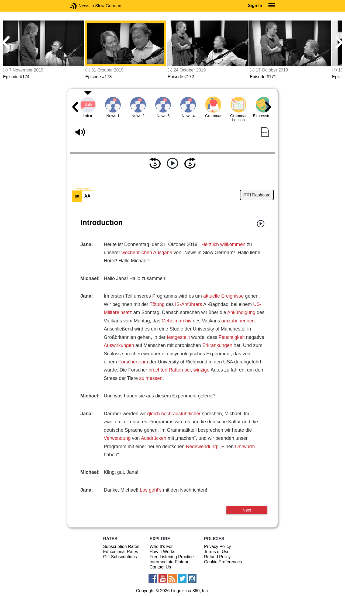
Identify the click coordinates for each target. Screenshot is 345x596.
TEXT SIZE (82, 189)
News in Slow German (81, 6)
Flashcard (261, 195)
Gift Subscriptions (120, 556)
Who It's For (161, 546)
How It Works (162, 551)
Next (246, 510)
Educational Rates (120, 551)
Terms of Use (216, 551)
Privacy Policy (217, 546)
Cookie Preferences (223, 562)
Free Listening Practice (172, 556)
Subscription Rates (121, 546)
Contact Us (160, 567)
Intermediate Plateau (169, 562)
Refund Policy (217, 556)
